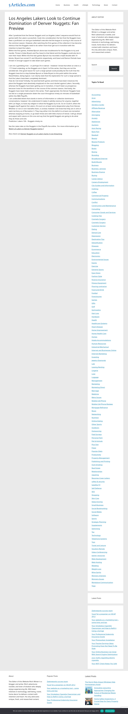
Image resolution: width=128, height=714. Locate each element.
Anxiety (95, 118)
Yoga (94, 586)
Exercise (95, 266)
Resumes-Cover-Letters (101, 478)
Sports (94, 518)
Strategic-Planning (99, 522)
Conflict (95, 202)
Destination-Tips (98, 239)
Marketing (96, 384)
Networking (96, 414)
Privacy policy (110, 711)
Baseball (95, 135)
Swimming (96, 528)
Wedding (95, 565)
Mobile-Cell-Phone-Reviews (102, 404)
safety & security (98, 481)
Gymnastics (96, 310)
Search (94, 65)
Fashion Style (97, 276)
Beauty (94, 138)
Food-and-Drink (98, 290)
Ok (102, 711)
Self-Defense (97, 488)
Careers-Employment (100, 182)
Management (97, 380)
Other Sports (97, 424)
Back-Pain (95, 132)
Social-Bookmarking (99, 508)
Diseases (95, 246)
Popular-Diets (97, 451)
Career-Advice (97, 179)
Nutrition (95, 417)
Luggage (95, 377)
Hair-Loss (95, 313)
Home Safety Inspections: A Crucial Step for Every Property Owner (106, 701)
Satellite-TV (96, 485)
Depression (96, 236)
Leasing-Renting (98, 367)
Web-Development (99, 559)
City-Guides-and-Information (103, 185)
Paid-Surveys (97, 434)
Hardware (95, 317)
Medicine (95, 394)
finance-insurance (99, 280)
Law (93, 364)
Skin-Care (95, 498)
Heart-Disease (97, 327)
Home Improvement (100, 330)
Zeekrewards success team (102, 611)
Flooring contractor (99, 286)
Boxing (94, 152)
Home (58, 5)
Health (76, 5)
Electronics (96, 256)
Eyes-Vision (96, 273)
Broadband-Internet (99, 158)
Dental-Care (96, 232)
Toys (93, 542)
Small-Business (97, 505)
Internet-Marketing (99, 354)
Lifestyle (85, 5)
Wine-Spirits (96, 572)
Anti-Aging (96, 115)
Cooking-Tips (97, 216)
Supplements (97, 525)
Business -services (99, 169)
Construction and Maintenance (104, 206)
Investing (95, 357)
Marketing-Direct (98, 387)
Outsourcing (96, 431)
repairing (95, 475)
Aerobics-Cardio (98, 105)
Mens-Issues (96, 397)
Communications (98, 199)
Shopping (95, 495)
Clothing (95, 189)
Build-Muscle (97, 162)
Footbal (95, 293)
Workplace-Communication (102, 582)
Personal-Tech (97, 438)
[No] (126, 711)
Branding (95, 155)
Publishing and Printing (101, 461)
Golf (93, 306)
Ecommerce (96, 249)
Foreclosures (97, 296)
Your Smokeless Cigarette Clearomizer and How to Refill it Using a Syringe (104, 628)
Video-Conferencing (99, 552)
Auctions (95, 125)
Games (94, 300)
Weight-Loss (96, 569)
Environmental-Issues (100, 259)
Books (94, 148)
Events (94, 263)
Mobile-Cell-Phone (99, 401)
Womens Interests (99, 576)
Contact (114, 5)
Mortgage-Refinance (100, 407)
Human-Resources (99, 343)
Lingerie (95, 370)
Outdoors (95, 428)
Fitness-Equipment (99, 283)
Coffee (94, 192)
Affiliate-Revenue (98, 108)
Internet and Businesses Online (104, 350)
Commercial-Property (100, 195)
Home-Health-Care (99, 333)
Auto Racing (96, 128)
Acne (94, 98)
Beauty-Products (98, 142)
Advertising (96, 101)
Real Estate (96, 468)
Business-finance (98, 172)
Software (95, 515)
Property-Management (101, 458)
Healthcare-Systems (99, 323)
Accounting (96, 95)
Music (106, 5)
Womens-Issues (98, 579)
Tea (93, 532)
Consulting (96, 209)
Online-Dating (97, 421)
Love (93, 374)
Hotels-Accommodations (101, 340)
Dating (94, 229)
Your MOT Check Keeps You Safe (104, 663)
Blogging (95, 145)
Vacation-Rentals (98, 549)
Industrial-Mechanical (100, 347)
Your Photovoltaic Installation (103, 640)
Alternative (96, 111)
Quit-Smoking (97, 465)
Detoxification (97, 243)
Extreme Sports (98, 269)
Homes (94, 337)
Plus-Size (95, 444)
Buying (94, 175)
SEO (93, 491)
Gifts (93, 303)
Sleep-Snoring (97, 502)
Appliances (96, 121)
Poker (94, 448)
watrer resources (98, 555)
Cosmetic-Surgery (99, 219)
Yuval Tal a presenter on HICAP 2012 (61, 685)
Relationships (97, 471)
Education (95, 253)
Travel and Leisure (99, 545)
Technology (96, 5)
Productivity (96, 454)
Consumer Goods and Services (104, 212)
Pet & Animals (97, 441)
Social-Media (97, 512)
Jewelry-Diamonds (99, 360)
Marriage (95, 391)
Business (67, 5)
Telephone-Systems (99, 539)
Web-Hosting (97, 562)
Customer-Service (99, 226)
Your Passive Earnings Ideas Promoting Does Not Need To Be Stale (104, 646)
